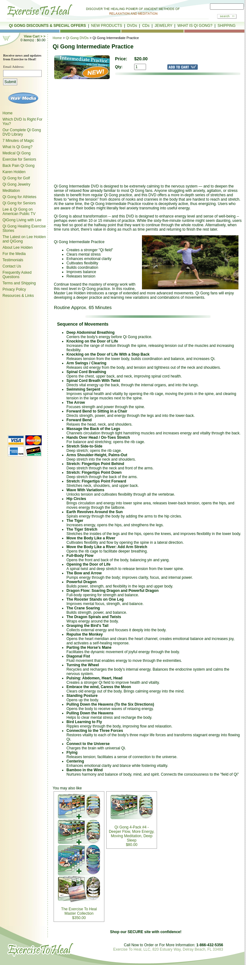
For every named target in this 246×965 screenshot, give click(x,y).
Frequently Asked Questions (17, 274)
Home (8, 113)
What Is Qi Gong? (17, 147)
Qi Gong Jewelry (16, 184)
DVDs (132, 25)
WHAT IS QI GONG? (194, 25)
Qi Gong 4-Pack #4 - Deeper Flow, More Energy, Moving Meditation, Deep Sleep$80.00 (131, 820)
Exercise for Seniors (19, 159)
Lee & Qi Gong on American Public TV (19, 211)
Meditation (11, 190)
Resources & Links (18, 295)
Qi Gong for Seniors (19, 203)
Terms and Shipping (19, 283)
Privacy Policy (14, 289)
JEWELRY (163, 25)
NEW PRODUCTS (106, 25)
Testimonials (13, 260)
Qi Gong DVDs (77, 38)
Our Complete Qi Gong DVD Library (22, 132)
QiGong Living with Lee (22, 220)
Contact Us (12, 266)
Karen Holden (14, 172)
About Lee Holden (18, 247)
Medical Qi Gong (16, 153)
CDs (145, 25)
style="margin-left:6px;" (23, 365)
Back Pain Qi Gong (18, 165)
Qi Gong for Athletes (19, 197)
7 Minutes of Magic (18, 140)
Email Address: (13, 66)
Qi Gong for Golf (16, 178)
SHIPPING (226, 25)
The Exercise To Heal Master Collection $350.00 (79, 856)
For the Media (14, 254)
